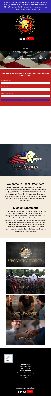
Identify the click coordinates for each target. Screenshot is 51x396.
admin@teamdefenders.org (27, 372)
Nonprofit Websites (30, 388)
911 (19, 7)
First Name (6, 80)
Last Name (6, 86)
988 (23, 5)
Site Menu (25, 48)
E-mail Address (7, 93)
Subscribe (25, 100)
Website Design (20, 388)
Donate (30, 39)
